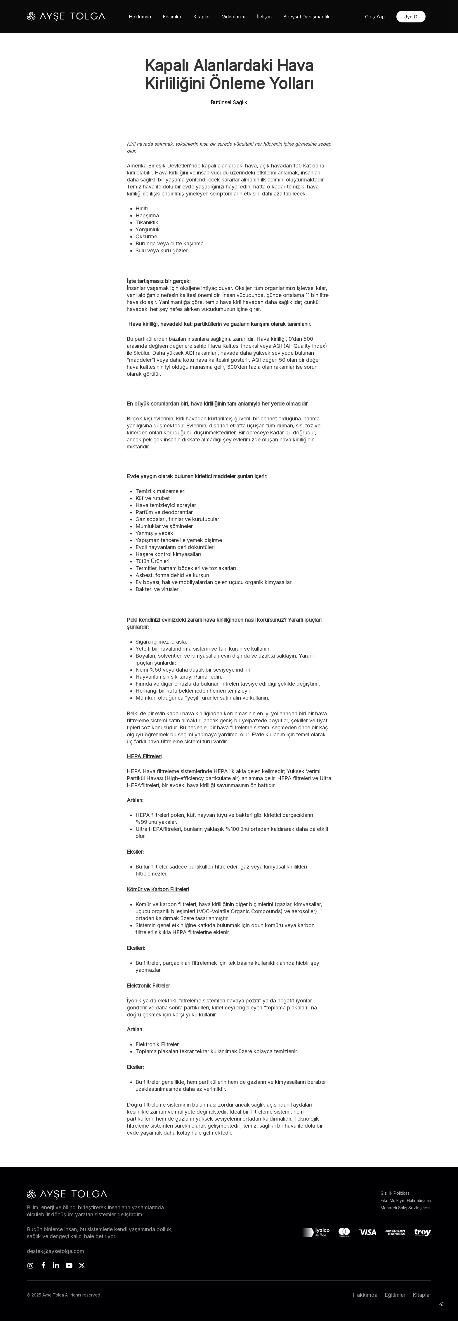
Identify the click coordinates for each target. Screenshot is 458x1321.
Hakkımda (365, 1295)
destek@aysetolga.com (55, 1251)
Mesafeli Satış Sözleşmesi (405, 1207)
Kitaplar (422, 1295)
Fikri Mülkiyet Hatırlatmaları (406, 1200)
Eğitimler (395, 1295)
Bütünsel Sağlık (229, 102)
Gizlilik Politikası (395, 1193)
